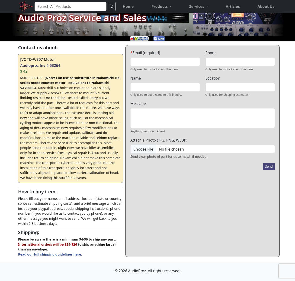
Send (269, 166)
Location (212, 78)
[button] (161, 6)
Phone (211, 52)
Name (135, 78)
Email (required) (145, 52)
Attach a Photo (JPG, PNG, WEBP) (158, 140)
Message (138, 103)
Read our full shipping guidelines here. (50, 254)
